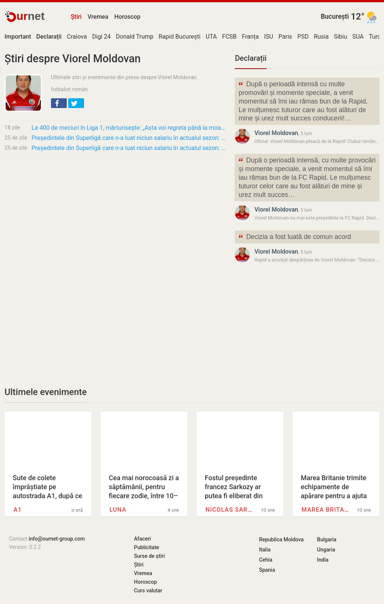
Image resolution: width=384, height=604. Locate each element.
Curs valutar (148, 590)
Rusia (321, 36)
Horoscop (127, 16)
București (335, 16)
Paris (285, 36)
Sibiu (340, 36)
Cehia (266, 560)
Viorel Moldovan (276, 133)
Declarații (250, 58)
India (322, 560)
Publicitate (146, 547)
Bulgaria (326, 539)
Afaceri (142, 539)
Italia (265, 550)
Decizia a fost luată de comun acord (294, 237)
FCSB (229, 36)
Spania (267, 570)
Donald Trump (134, 36)
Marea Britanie (326, 509)
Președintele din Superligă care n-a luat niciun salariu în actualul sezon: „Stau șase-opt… (129, 137)
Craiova (77, 36)
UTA (211, 36)
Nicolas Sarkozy (230, 509)
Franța (250, 36)
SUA (358, 36)
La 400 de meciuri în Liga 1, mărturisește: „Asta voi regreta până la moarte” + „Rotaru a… (129, 127)
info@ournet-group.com (56, 539)
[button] (59, 103)
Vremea (97, 16)
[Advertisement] (115, 216)
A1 (18, 509)
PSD (303, 36)
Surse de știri (149, 556)
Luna (118, 509)
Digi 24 (101, 36)
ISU (268, 36)
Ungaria (326, 550)
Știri (76, 16)
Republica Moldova (281, 539)
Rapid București (180, 36)
